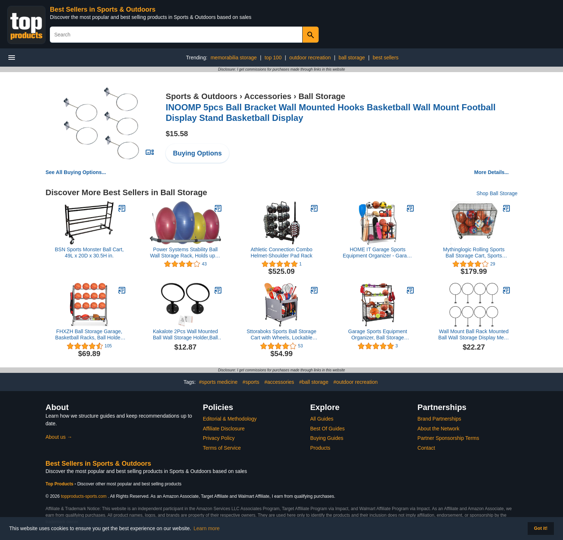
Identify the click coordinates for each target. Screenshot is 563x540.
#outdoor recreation (356, 382)
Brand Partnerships (439, 419)
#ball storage (313, 382)
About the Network (438, 428)
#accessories (279, 382)
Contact (426, 448)
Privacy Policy (219, 438)
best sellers (385, 57)
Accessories (268, 96)
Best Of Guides (327, 428)
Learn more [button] (207, 528)
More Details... (491, 172)
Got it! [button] (540, 528)
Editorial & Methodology (230, 419)
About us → (59, 437)
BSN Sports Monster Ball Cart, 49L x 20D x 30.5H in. (89, 253)
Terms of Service (222, 448)
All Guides (322, 419)
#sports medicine (218, 382)
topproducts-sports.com (83, 496)
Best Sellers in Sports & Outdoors (102, 9)
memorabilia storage (233, 57)
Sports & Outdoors (201, 96)
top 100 (273, 57)
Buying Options (197, 153)
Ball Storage (322, 96)
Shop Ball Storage (496, 193)
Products (320, 448)
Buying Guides (326, 438)
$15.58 (177, 134)
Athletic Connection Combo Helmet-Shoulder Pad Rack (281, 253)
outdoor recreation (310, 57)
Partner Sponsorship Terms (448, 438)
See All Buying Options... (76, 172)
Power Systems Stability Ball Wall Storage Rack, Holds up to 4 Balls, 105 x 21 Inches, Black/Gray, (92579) (185, 253)
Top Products (60, 483)
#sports (251, 382)
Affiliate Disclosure (224, 428)
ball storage (352, 57)
